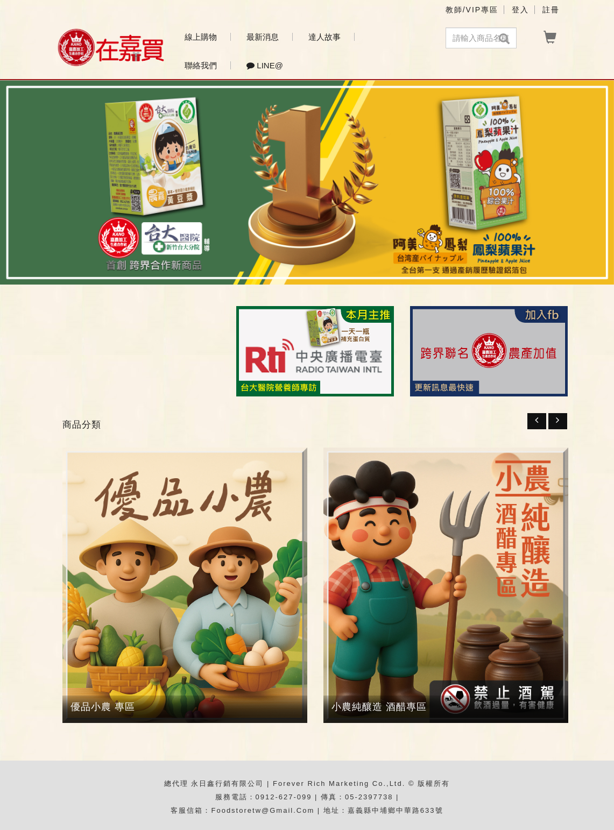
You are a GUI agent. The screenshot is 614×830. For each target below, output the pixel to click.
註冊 (551, 9)
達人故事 (324, 37)
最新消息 (262, 37)
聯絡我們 (201, 65)
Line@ (264, 65)
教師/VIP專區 (472, 9)
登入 (520, 9)
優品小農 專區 (102, 706)
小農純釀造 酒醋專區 (379, 706)
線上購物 (201, 37)
